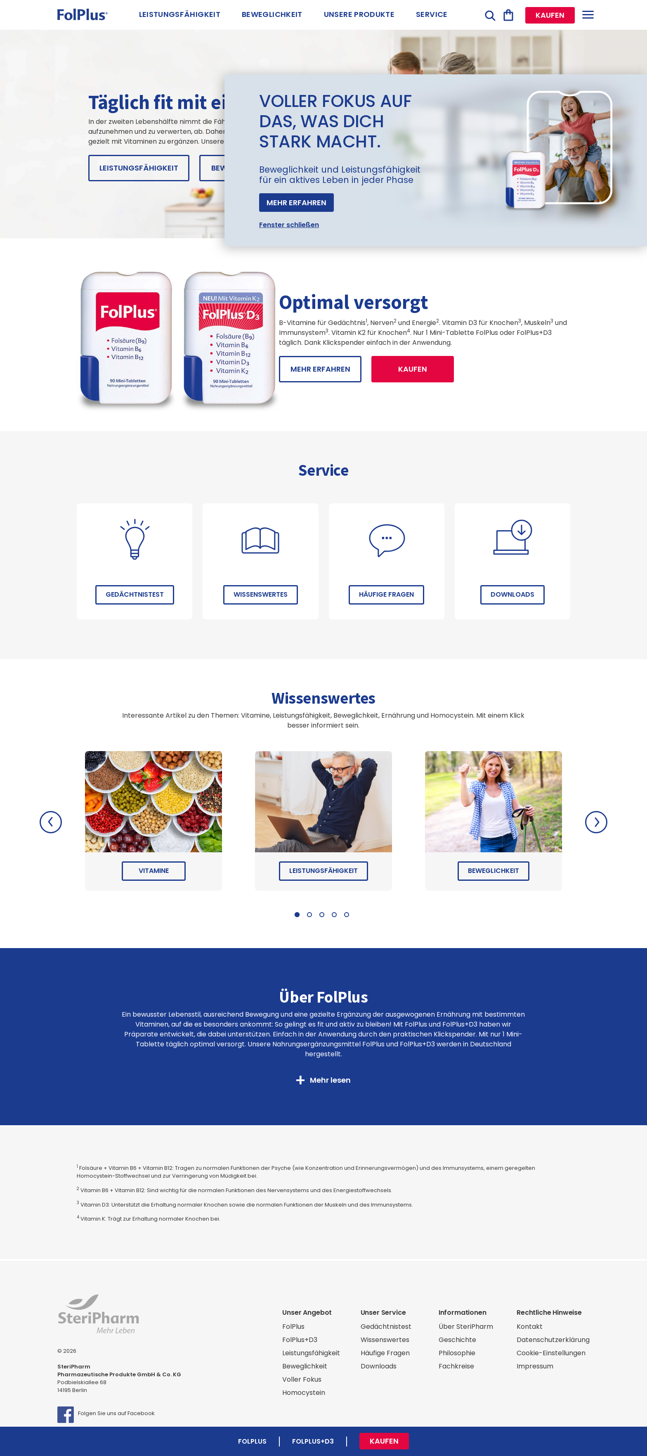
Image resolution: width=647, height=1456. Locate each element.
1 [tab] (297, 914)
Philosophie (457, 1353)
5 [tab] (346, 914)
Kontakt (530, 1326)
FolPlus (293, 1326)
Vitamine (154, 870)
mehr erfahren (320, 369)
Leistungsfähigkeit (179, 14)
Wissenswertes (261, 594)
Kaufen (550, 15)
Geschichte (457, 1340)
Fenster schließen (289, 225)
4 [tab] (334, 914)
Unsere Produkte (359, 14)
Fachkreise (456, 1366)
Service (432, 14)
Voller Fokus (301, 1379)
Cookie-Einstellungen (551, 1353)
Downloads (512, 594)
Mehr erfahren (296, 202)
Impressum (535, 1366)
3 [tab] (321, 914)
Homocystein (303, 1392)
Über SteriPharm (466, 1326)
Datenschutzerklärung (553, 1340)
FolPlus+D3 (299, 1340)
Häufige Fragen (386, 594)
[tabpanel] (153, 822)
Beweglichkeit (272, 14)
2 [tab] (309, 914)
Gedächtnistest (135, 594)
